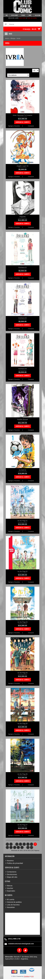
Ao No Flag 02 (22, 571)
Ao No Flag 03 (22, 622)
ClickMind (27, 976)
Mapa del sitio (12, 877)
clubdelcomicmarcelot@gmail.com (21, 944)
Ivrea (18, 38)
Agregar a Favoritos (14, 126)
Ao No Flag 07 (22, 825)
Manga (13, 38)
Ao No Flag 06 (22, 774)
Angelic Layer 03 (22, 166)
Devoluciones (12, 874)
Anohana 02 (22, 318)
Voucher (10, 888)
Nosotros (10, 861)
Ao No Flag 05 (22, 723)
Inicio (7, 38)
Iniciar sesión (22, 18)
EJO (32, 976)
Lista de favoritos (13, 905)
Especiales (11, 891)
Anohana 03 (22, 369)
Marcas (9, 886)
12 (18, 847)
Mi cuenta (10, 899)
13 (22, 847)
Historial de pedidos (14, 902)
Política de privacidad (15, 863)
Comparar (31, 126)
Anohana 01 (22, 267)
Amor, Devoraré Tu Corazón (22, 115)
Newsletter (11, 907)
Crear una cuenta (31, 18)
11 (14, 847)
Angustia (22, 217)
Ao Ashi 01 (22, 470)
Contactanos (11, 872)
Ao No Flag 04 (22, 673)
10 (11, 847)
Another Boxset (22, 419)
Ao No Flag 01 (22, 521)
